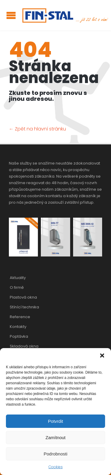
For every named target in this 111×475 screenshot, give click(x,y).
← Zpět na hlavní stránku (37, 128)
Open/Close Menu (11, 15)
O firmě (17, 287)
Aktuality (18, 277)
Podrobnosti (55, 453)
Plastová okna (23, 297)
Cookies (56, 466)
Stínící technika (24, 307)
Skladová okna (24, 346)
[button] (102, 355)
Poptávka (19, 336)
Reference (20, 317)
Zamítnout (56, 437)
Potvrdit (55, 421)
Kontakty (18, 326)
